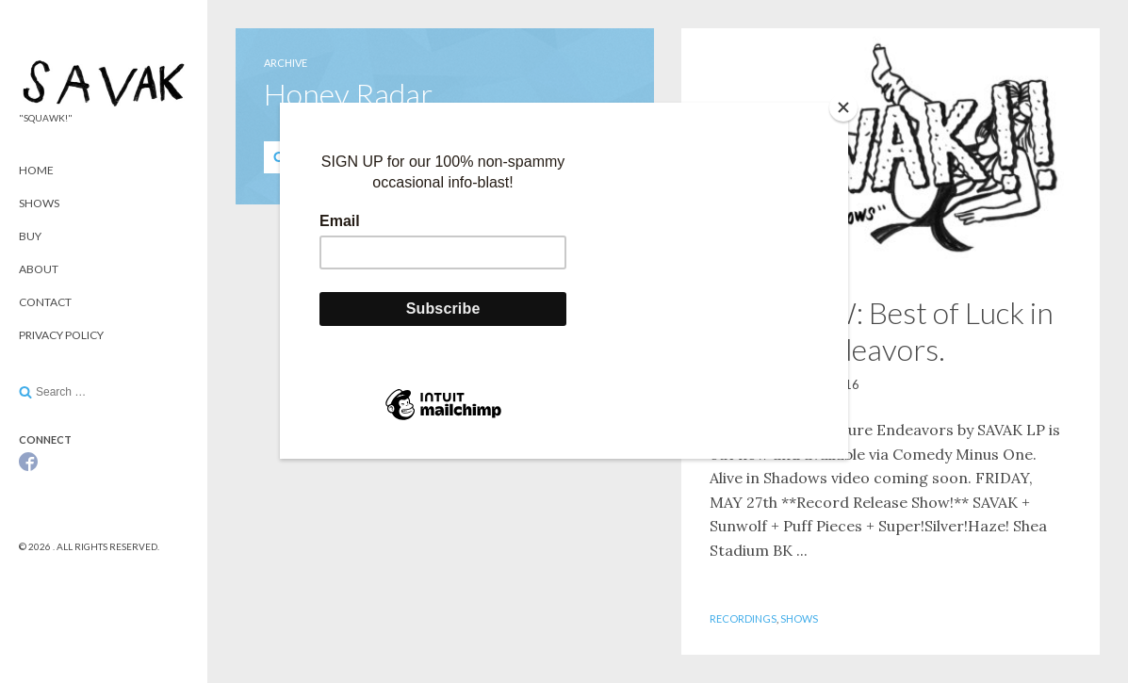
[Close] (843, 107)
